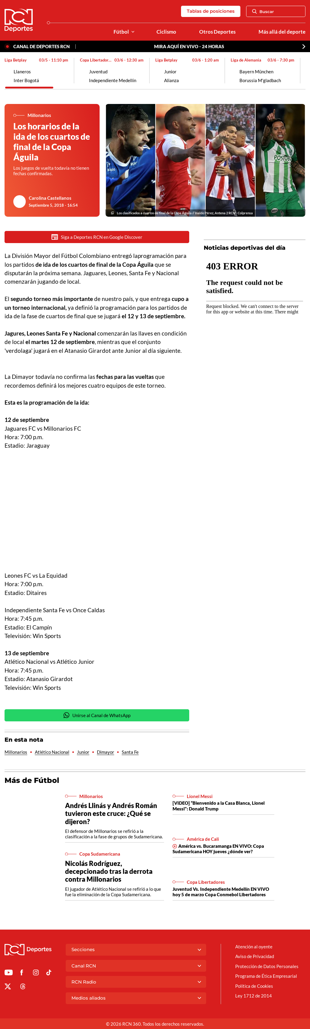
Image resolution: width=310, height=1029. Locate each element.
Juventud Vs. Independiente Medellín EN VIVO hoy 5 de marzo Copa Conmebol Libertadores (221, 892)
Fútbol (121, 32)
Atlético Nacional (52, 752)
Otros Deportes (217, 32)
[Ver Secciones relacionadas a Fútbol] (133, 32)
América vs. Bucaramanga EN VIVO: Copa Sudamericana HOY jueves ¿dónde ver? (218, 849)
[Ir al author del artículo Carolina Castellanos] (19, 201)
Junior (83, 752)
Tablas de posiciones (211, 11)
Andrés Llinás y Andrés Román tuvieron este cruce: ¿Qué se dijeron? (111, 814)
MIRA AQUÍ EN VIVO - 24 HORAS (189, 46)
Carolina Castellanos (50, 198)
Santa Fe (130, 752)
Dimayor (105, 752)
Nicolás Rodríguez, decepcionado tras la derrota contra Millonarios (109, 872)
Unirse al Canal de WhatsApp (97, 715)
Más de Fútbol (32, 780)
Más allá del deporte (282, 32)
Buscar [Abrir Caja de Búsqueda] (263, 11)
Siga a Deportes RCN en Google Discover (96, 237)
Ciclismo (166, 32)
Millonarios (16, 752)
